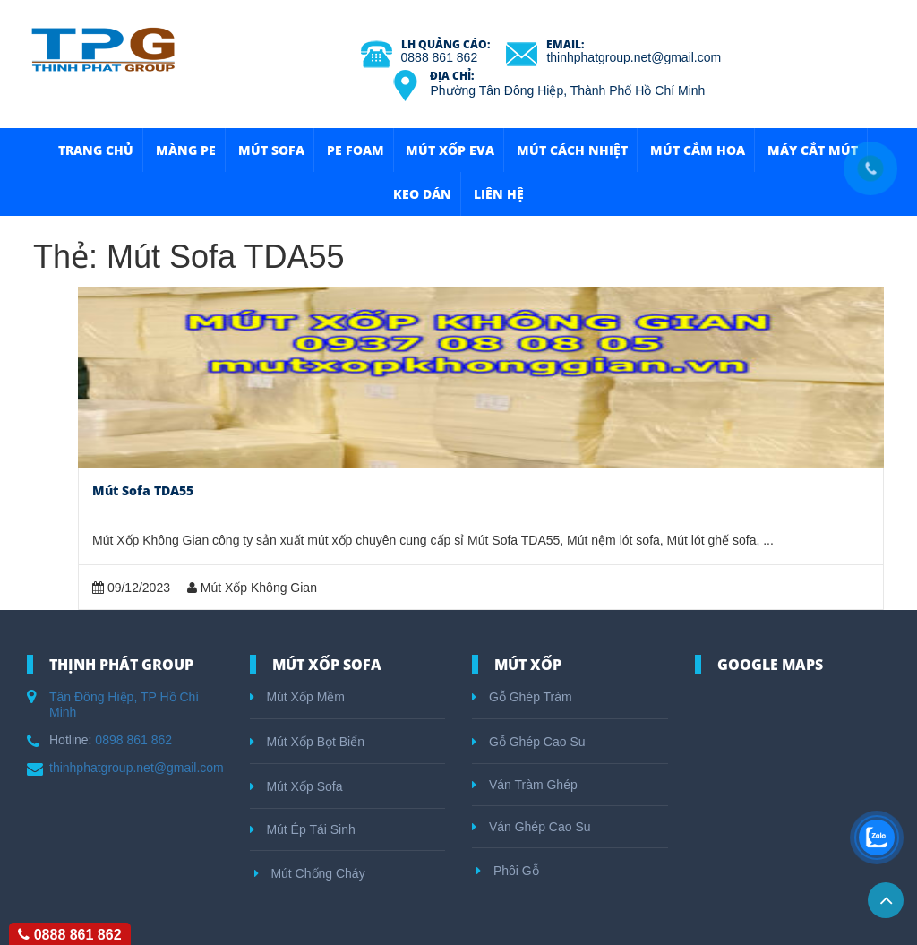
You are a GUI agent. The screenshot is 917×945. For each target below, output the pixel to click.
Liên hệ (499, 193)
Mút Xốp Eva (450, 150)
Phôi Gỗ (507, 870)
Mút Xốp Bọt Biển (307, 742)
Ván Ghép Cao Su (531, 827)
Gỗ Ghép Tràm (522, 697)
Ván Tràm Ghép (525, 784)
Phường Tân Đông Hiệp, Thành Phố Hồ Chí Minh (567, 90)
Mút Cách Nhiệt (572, 150)
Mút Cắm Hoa (697, 150)
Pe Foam (355, 150)
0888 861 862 (439, 57)
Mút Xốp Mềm (297, 697)
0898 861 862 (133, 740)
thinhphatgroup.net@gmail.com (633, 57)
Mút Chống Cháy (309, 873)
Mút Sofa (271, 150)
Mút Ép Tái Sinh (303, 829)
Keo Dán (422, 193)
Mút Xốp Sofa (296, 786)
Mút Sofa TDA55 (142, 490)
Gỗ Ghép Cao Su (529, 742)
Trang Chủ (95, 150)
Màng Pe (186, 150)
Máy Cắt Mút (812, 150)
